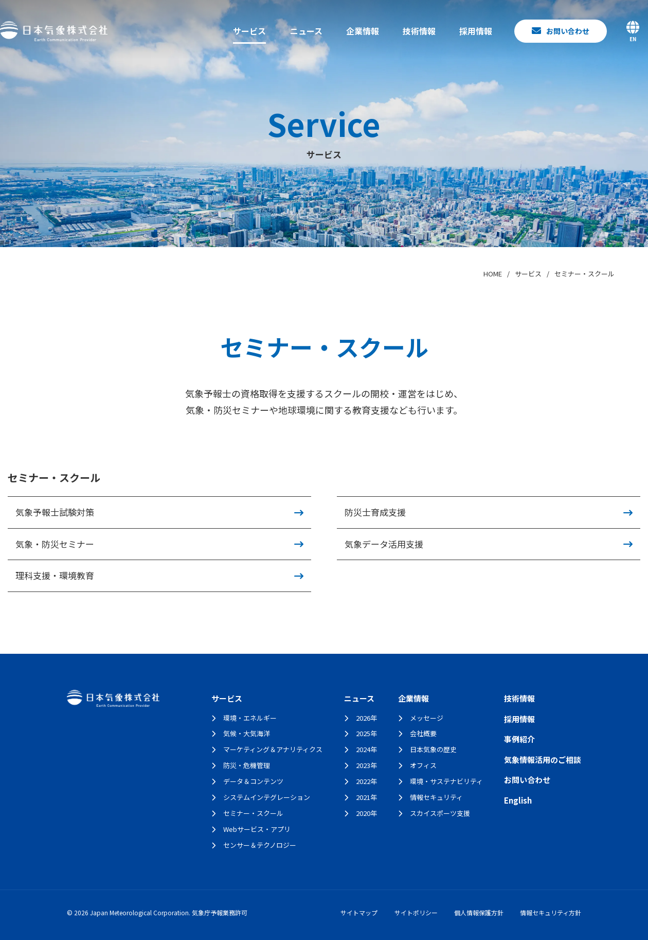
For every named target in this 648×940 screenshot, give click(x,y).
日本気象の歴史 (433, 749)
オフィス (423, 765)
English (518, 800)
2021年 (366, 797)
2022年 (366, 781)
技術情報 (419, 31)
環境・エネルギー (250, 718)
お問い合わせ (527, 779)
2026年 (366, 718)
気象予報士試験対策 (54, 512)
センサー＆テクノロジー (259, 845)
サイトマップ (358, 912)
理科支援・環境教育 (54, 575)
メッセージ (426, 718)
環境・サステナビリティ (446, 781)
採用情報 (475, 31)
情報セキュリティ (436, 797)
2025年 (366, 733)
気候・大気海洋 (246, 733)
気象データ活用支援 (384, 543)
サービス (249, 31)
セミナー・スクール (253, 813)
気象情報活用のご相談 (542, 759)
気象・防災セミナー (54, 543)
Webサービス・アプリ (257, 829)
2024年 (366, 749)
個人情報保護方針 (478, 912)
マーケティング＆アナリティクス (272, 749)
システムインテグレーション (266, 797)
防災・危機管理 (246, 765)
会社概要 (423, 733)
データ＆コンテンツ (253, 781)
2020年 (366, 813)
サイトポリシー (416, 912)
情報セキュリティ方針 (550, 912)
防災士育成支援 (375, 512)
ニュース (306, 31)
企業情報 (362, 31)
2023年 (366, 765)
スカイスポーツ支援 (440, 813)
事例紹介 (519, 739)
